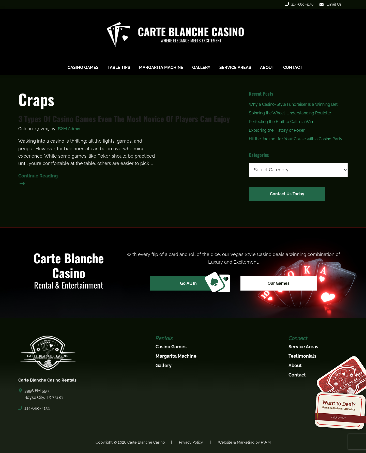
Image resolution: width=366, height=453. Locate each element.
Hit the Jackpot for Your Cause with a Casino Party (295, 139)
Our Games (278, 283)
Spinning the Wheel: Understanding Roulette (290, 113)
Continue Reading (38, 176)
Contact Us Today (287, 193)
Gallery (164, 365)
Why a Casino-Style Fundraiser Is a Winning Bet (293, 104)
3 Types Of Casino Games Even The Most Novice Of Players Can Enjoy (124, 119)
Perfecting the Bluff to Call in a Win (281, 121)
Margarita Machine (176, 356)
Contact (297, 375)
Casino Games (171, 346)
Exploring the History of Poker (277, 130)
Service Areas (303, 346)
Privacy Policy (191, 442)
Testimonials (302, 356)
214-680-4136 (299, 4)
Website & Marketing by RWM (244, 442)
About (295, 365)
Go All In (203, 283)
